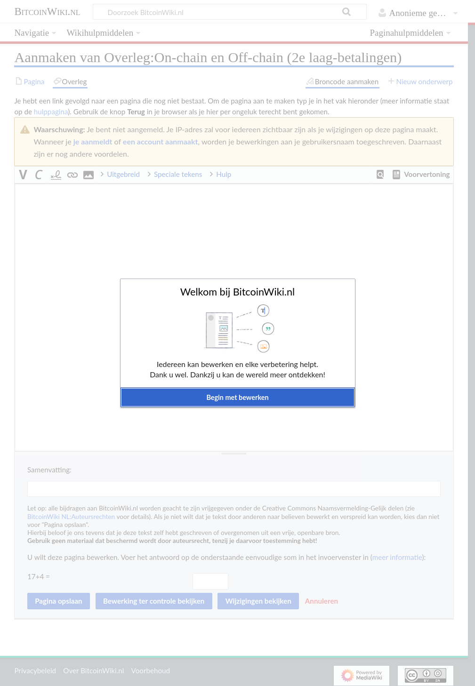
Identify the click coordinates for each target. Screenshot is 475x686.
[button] (238, 397)
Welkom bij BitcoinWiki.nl (237, 292)
